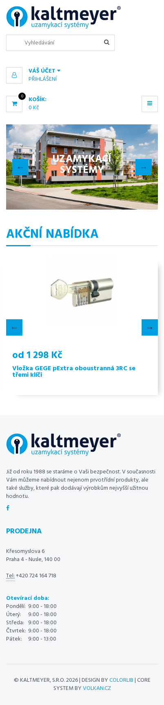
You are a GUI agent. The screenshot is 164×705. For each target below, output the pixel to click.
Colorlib (121, 680)
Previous (20, 167)
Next (143, 167)
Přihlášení (43, 79)
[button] (82, 71)
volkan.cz (97, 688)
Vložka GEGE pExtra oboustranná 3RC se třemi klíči (73, 371)
